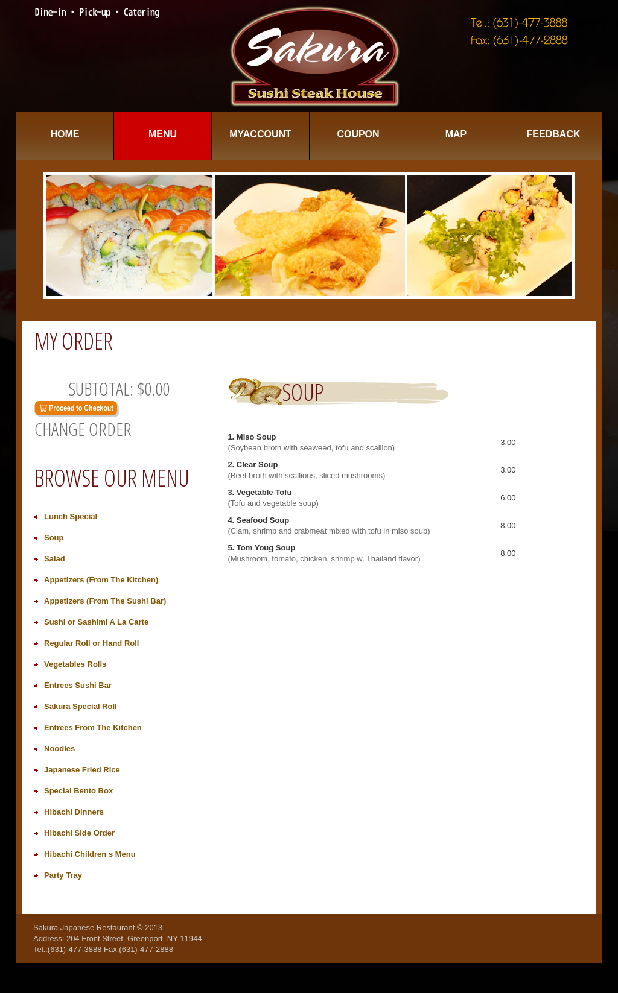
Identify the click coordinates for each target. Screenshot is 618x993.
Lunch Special (70, 516)
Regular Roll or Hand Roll (91, 643)
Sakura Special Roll (80, 706)
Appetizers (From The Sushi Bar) (105, 600)
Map (456, 134)
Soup (54, 537)
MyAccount (260, 134)
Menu (162, 134)
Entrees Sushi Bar (78, 685)
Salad (54, 558)
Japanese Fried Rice (82, 769)
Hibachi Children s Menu (90, 854)
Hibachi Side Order (79, 832)
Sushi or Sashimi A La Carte (96, 621)
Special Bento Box (78, 790)
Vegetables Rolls (75, 664)
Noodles (59, 748)
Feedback (554, 134)
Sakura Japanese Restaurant (84, 927)
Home (65, 134)
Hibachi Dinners (74, 811)
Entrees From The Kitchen (93, 727)
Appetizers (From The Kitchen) (101, 579)
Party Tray (63, 875)
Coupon (358, 134)
